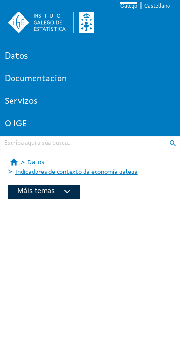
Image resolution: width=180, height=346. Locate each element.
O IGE (16, 124)
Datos (16, 56)
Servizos (21, 101)
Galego (128, 6)
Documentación (36, 78)
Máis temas (43, 191)
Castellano (157, 6)
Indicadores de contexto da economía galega (76, 172)
